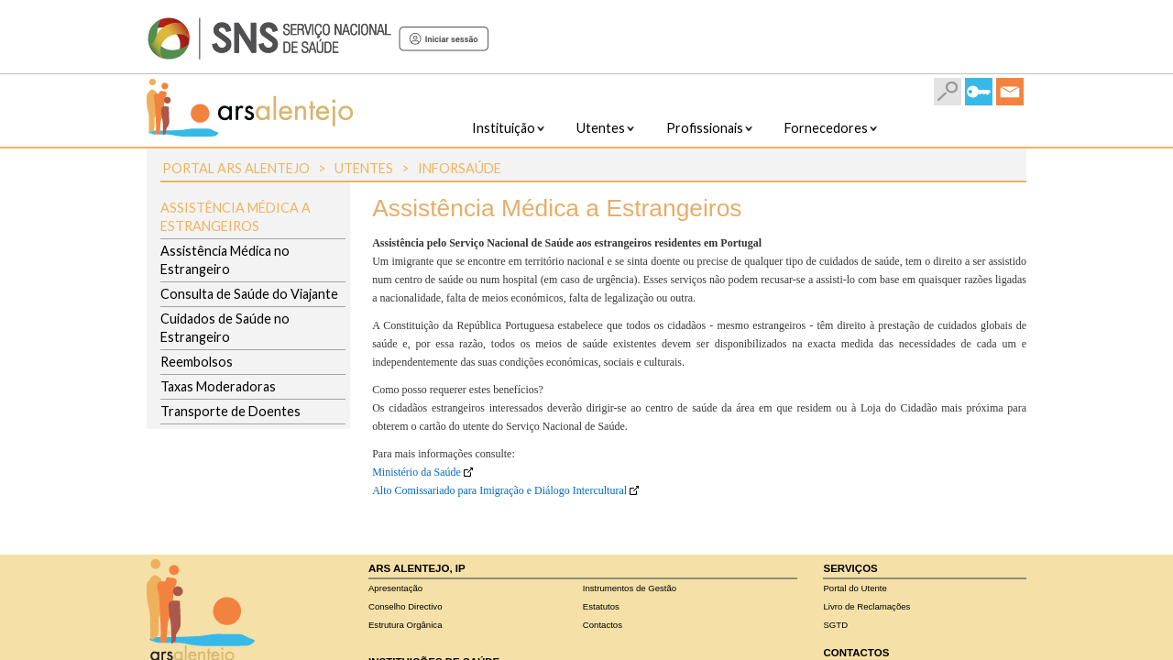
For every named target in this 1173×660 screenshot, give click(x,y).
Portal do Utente (854, 588)
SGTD (835, 625)
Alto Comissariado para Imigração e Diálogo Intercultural (499, 490)
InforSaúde (459, 168)
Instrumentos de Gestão (629, 588)
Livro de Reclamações (866, 606)
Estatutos (601, 606)
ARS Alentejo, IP (417, 568)
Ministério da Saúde (416, 472)
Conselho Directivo (405, 606)
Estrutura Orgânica (405, 625)
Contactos (602, 625)
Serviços (850, 568)
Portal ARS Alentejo (236, 168)
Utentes (363, 168)
